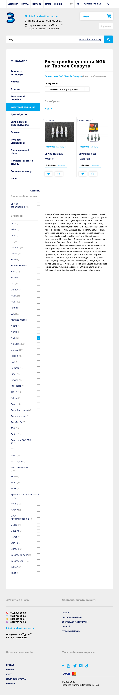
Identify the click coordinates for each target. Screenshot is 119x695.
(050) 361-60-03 (36, 20)
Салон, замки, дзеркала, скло (20, 123)
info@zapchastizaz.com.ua (43, 16)
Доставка (13, 4)
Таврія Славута (85, 121)
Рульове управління (18, 141)
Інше (14, 178)
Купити (62, 165)
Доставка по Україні (72, 617)
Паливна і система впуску (22, 162)
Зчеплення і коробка (18, 98)
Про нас (10, 665)
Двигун (15, 88)
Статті (48, 4)
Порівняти (105, 26)
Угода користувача (16, 679)
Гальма (15, 132)
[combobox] (67, 89)
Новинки (10, 683)
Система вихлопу (21, 171)
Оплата (25, 4)
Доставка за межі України (75, 622)
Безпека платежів (71, 631)
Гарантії (66, 626)
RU (77, 3)
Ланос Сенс (49, 121)
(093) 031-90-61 (18, 618)
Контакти (37, 4)
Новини (58, 4)
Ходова (15, 81)
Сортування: (52, 83)
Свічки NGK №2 (87, 153)
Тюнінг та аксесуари (17, 72)
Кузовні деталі (19, 114)
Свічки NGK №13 (54, 153)
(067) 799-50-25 (54, 20)
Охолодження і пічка (20, 152)
